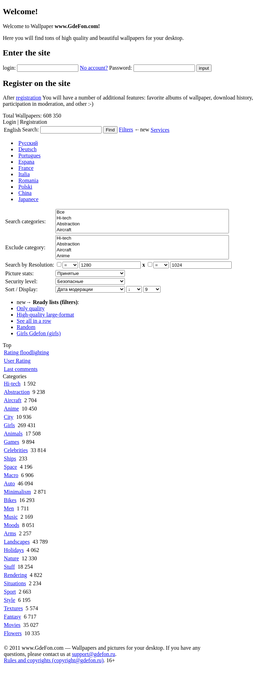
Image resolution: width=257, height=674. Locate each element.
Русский (28, 143)
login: (9, 68)
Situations (15, 583)
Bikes (10, 500)
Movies (12, 625)
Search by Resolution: (29, 265)
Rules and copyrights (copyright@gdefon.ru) (54, 660)
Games (11, 442)
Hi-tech (142, 218)
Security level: (21, 281)
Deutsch (27, 149)
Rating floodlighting (26, 352)
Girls (9, 425)
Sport (10, 592)
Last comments (20, 369)
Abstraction (142, 224)
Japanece (28, 199)
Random (26, 327)
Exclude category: (25, 247)
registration (28, 98)
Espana (26, 162)
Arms (10, 533)
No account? (94, 68)
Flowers (13, 633)
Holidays (14, 550)
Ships (10, 458)
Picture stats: (19, 273)
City (9, 417)
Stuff (9, 567)
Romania (28, 180)
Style (9, 600)
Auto (9, 483)
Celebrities (16, 450)
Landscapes (17, 542)
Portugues (29, 155)
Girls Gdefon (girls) (39, 333)
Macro (11, 475)
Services (160, 130)
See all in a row (34, 321)
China (25, 193)
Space (10, 467)
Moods (11, 525)
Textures (13, 608)
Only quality (30, 308)
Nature (11, 558)
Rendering (15, 575)
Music (11, 517)
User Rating (17, 361)
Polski (25, 187)
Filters (126, 129)
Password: (120, 68)
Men (9, 508)
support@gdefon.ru (93, 654)
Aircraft (142, 230)
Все (142, 212)
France (26, 168)
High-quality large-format (45, 315)
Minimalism (17, 492)
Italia (24, 174)
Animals (13, 434)
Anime (142, 256)
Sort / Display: (21, 289)
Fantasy (12, 617)
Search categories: (25, 221)
